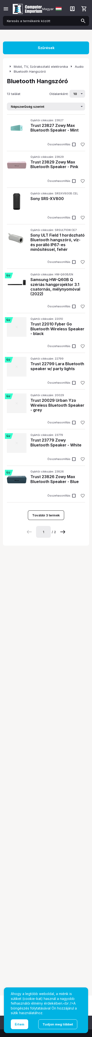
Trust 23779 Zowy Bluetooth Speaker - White (55, 442)
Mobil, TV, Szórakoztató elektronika (41, 66)
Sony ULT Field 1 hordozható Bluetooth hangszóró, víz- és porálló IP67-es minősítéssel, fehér (57, 242)
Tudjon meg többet (57, 1024)
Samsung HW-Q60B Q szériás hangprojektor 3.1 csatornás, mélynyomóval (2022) (55, 286)
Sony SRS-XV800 (47, 198)
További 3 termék (46, 515)
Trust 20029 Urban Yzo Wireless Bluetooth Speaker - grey (57, 405)
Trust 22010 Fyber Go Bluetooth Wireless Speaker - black (57, 329)
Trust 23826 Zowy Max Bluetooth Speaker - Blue (54, 479)
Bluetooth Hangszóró (30, 71)
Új (8, 275)
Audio (79, 66)
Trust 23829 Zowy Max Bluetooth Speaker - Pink (54, 164)
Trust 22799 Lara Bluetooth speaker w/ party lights (57, 366)
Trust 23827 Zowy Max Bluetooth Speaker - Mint (54, 128)
